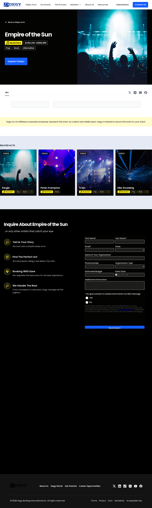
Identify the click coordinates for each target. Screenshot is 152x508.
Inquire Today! (16, 61)
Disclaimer (119, 500)
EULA (110, 500)
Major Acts (31, 4)
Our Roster (45, 4)
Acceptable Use (134, 500)
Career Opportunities (89, 486)
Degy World (56, 486)
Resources (103, 4)
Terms (94, 500)
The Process (60, 4)
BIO (7, 92)
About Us (89, 4)
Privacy (102, 500)
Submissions (122, 4)
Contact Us (140, 4)
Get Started (71, 486)
